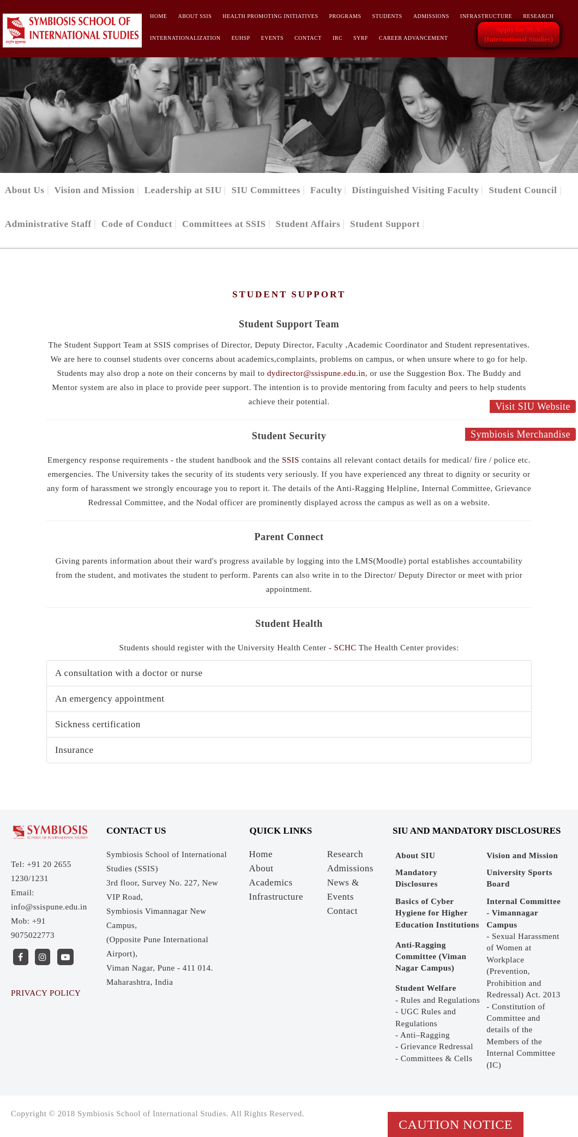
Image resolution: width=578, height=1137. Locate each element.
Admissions (431, 16)
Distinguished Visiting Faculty (415, 190)
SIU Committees (265, 190)
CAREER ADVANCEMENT (413, 38)
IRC (337, 38)
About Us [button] (25, 190)
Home (158, 16)
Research (538, 16)
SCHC (345, 647)
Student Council (523, 190)
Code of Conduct (136, 224)
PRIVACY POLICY (46, 993)
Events (272, 38)
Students (387, 16)
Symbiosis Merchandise (520, 434)
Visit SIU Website (532, 406)
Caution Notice (456, 1124)
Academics (271, 882)
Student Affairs (308, 224)
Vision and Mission (95, 190)
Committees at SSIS (224, 224)
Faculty (326, 190)
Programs (345, 16)
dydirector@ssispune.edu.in (316, 373)
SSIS (292, 460)
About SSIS (195, 16)
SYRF (360, 38)
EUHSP (240, 38)
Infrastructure (486, 16)
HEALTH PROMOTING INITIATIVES (270, 16)
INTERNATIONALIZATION (185, 38)
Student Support (385, 224)
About (261, 868)
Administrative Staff (48, 224)
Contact (308, 38)
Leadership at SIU (183, 190)
